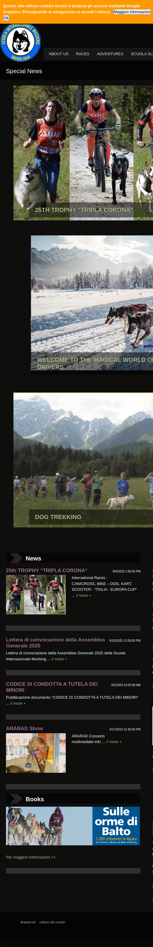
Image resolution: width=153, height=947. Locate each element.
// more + (83, 595)
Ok (6, 18)
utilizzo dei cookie (52, 922)
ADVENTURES (110, 54)
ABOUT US (58, 54)
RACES (82, 54)
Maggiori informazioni (132, 12)
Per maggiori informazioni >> (31, 857)
